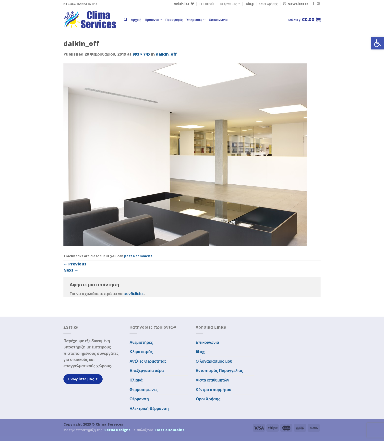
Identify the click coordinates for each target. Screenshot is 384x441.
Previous (74, 264)
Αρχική (136, 20)
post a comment (138, 256)
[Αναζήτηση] (125, 19)
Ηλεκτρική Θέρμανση (149, 408)
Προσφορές (174, 20)
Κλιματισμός (141, 351)
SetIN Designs (117, 430)
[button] (377, 43)
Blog (249, 4)
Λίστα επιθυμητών (212, 380)
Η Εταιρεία (207, 4)
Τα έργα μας (230, 3)
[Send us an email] (318, 3)
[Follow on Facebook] (313, 3)
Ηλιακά (136, 380)
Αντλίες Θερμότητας (148, 361)
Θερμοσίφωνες (144, 389)
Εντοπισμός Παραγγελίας (219, 370)
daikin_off (166, 54)
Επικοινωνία (218, 20)
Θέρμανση (139, 399)
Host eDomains (169, 430)
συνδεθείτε (133, 293)
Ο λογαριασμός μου (214, 361)
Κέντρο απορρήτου (213, 389)
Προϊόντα (153, 19)
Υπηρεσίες (195, 19)
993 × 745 (141, 54)
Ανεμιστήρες (141, 342)
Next (70, 270)
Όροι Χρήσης (268, 4)
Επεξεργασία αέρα (147, 370)
